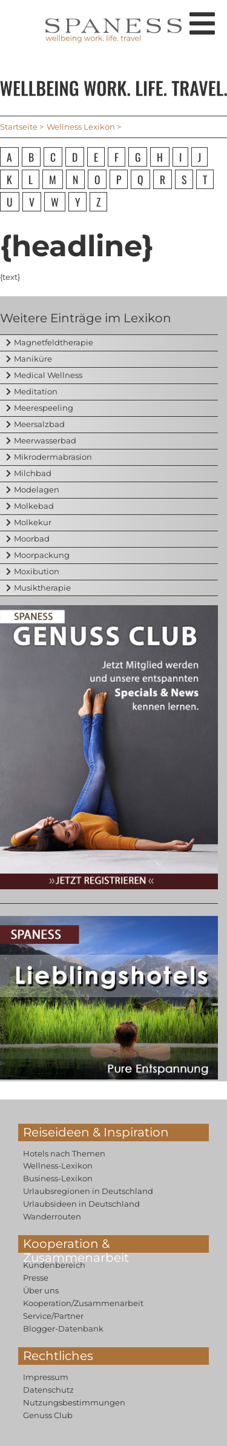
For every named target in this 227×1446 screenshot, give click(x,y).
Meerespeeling (43, 408)
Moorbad (32, 538)
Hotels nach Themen (64, 1153)
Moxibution (36, 571)
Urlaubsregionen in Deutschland (88, 1191)
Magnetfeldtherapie (53, 342)
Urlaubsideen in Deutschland (81, 1204)
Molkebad (34, 506)
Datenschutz (48, 1390)
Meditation (36, 391)
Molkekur (32, 522)
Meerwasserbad (45, 440)
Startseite (19, 126)
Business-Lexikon (58, 1178)
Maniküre (33, 358)
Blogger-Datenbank (63, 1328)
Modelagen (36, 489)
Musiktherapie (42, 587)
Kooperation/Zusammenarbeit (83, 1303)
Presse (35, 1277)
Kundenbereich (54, 1265)
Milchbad (32, 473)
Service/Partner (53, 1316)
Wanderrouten (52, 1216)
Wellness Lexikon (81, 126)
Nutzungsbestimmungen (74, 1402)
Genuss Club (48, 1415)
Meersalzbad (39, 424)
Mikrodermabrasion (53, 457)
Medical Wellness (48, 375)
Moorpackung (42, 555)
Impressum (45, 1377)
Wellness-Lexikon (58, 1165)
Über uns (41, 1290)
